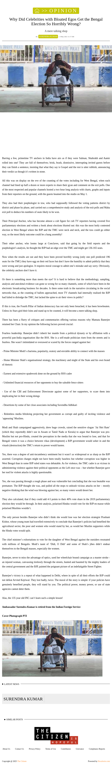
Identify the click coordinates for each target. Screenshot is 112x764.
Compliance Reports (97, 749)
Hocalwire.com (104, 761)
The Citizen (22, 761)
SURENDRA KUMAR (23, 699)
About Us (6, 749)
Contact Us (19, 749)
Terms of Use (50, 749)
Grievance (80, 749)
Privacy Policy (34, 749)
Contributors (66, 749)
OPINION (63, 11)
